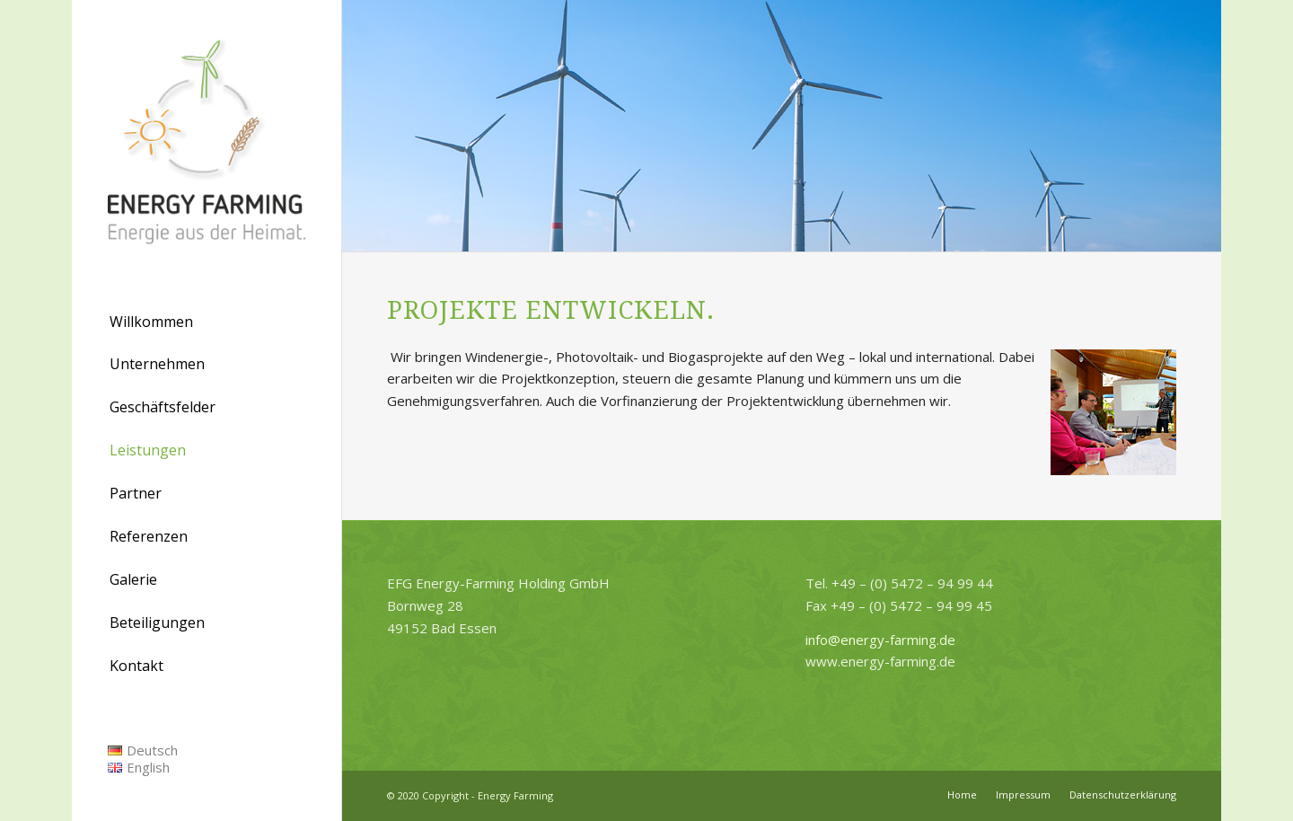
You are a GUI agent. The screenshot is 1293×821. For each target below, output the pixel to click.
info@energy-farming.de (880, 640)
